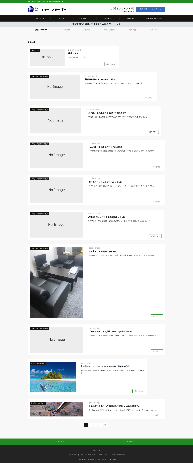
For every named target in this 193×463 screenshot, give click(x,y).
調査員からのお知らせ (38, 363)
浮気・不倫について (85, 18)
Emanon (113, 459)
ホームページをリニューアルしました (105, 182)
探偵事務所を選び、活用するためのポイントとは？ (96, 24)
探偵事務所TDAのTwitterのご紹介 (100, 79)
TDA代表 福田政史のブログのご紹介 (105, 147)
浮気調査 (66, 30)
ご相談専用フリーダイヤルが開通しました (106, 217)
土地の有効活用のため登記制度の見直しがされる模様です (114, 406)
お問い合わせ (72, 454)
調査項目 (62, 18)
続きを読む (110, 64)
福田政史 (132, 30)
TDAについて (39, 18)
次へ (105, 425)
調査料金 (108, 18)
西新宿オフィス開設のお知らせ (102, 251)
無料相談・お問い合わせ (150, 9)
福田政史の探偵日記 (154, 18)
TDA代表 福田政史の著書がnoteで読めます (106, 113)
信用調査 (86, 30)
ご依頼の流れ (131, 18)
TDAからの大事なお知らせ (40, 76)
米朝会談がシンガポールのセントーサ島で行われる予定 (105, 366)
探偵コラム (35, 50)
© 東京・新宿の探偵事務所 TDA (88, 459)
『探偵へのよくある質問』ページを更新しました (110, 331)
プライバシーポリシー (87, 454)
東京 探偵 (154, 30)
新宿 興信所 (109, 30)
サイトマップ (103, 454)
